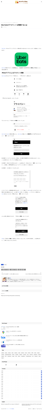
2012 (22, 395)
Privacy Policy (39, 408)
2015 (22, 389)
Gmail (35, 352)
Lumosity (24, 354)
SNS (16, 356)
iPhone (5, 22)
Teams (19, 356)
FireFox (29, 352)
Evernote (22, 352)
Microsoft (31, 354)
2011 (22, 396)
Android (3, 352)
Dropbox (16, 352)
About (34, 408)
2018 (22, 384)
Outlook (3, 356)
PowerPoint (9, 356)
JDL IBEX (17, 354)
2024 (22, 374)
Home (30, 408)
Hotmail (3, 354)
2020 (22, 381)
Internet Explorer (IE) (8, 354)
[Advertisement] (21, 13)
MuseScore (35, 354)
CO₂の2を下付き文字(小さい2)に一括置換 (12, 326)
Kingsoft (21, 354)
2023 (22, 376)
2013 (22, 393)
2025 (22, 372)
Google (38, 352)
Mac (27, 354)
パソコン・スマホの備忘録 (10, 408)
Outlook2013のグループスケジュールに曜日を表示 (14, 340)
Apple (6, 352)
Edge (19, 352)
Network (39, 354)
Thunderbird (23, 356)
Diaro (12, 352)
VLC (32, 356)
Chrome (9, 352)
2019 (22, 383)
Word (39, 356)
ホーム (2, 22)
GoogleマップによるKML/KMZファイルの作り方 (13, 331)
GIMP (32, 352)
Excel (26, 352)
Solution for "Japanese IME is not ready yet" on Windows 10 (10, 404)
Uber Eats (3, 48)
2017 (22, 386)
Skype (13, 356)
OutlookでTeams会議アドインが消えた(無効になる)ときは (15, 344)
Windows (36, 356)
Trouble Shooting (28, 356)
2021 (22, 379)
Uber (8, 134)
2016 (22, 388)
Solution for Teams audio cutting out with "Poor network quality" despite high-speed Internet (31, 404)
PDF (5, 356)
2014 (22, 391)
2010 (22, 398)
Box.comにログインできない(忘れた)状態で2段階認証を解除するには (17, 335)
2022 (22, 377)
